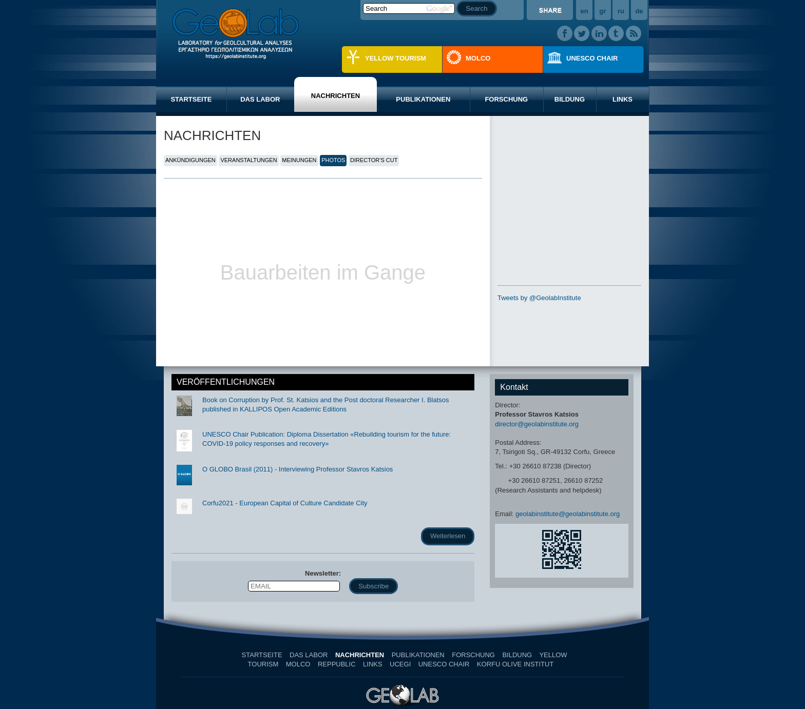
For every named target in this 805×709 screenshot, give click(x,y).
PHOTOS (333, 160)
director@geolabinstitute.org (537, 424)
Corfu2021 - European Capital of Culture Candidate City (285, 503)
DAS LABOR (260, 99)
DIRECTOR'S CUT (373, 160)
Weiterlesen (447, 536)
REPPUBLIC (337, 664)
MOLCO (478, 58)
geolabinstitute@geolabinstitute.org (567, 514)
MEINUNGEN (299, 160)
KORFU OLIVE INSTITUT (515, 664)
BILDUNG (569, 99)
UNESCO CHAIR (592, 58)
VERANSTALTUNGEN (248, 160)
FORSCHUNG (506, 99)
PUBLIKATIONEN (423, 99)
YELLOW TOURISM (395, 58)
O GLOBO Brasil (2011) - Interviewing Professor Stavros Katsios (297, 469)
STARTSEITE (191, 99)
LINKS (622, 99)
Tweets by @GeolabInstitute (539, 298)
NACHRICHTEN (335, 96)
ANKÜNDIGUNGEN (190, 160)
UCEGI (400, 664)
